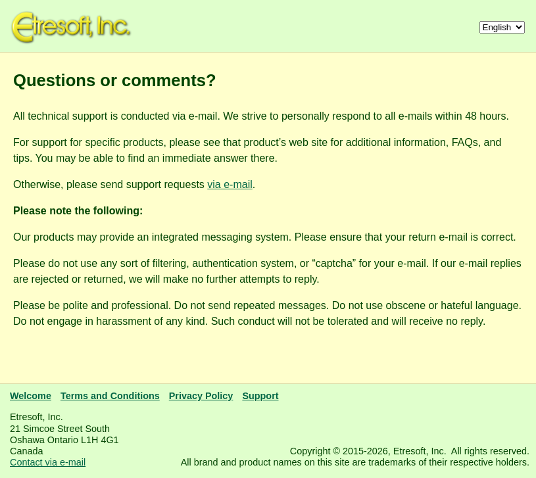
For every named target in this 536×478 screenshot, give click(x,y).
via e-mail (229, 184)
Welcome (30, 396)
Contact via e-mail (47, 462)
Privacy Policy (201, 396)
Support (260, 396)
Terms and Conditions (110, 396)
